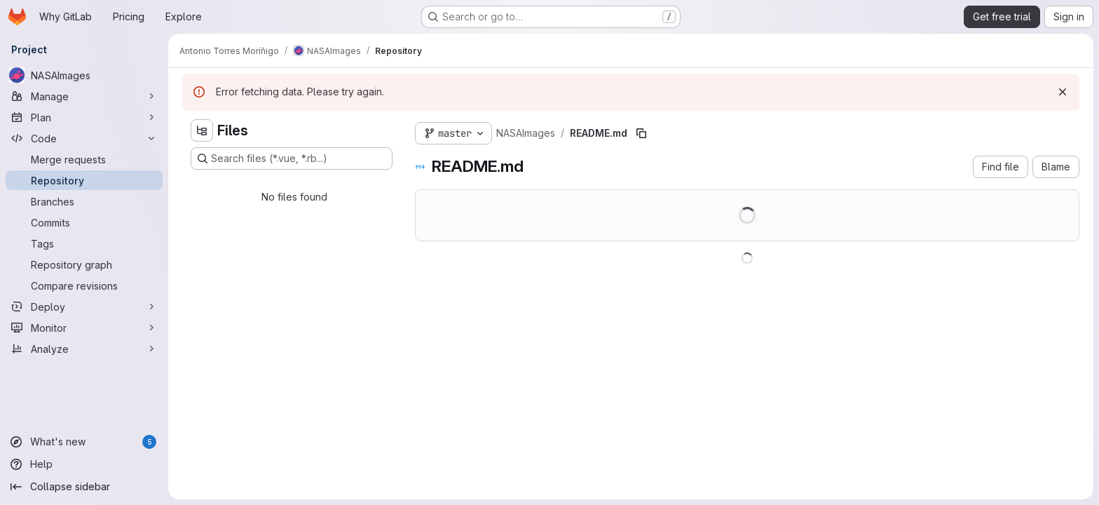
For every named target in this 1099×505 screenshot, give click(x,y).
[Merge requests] (84, 159)
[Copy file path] (641, 133)
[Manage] (84, 96)
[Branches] (84, 201)
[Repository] (84, 180)
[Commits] (84, 222)
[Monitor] (84, 327)
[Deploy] (84, 306)
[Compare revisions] (84, 285)
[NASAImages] (84, 75)
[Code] (84, 138)
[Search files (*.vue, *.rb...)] (291, 158)
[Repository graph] (84, 264)
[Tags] (84, 243)
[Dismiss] (1062, 91)
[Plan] (84, 117)
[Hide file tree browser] (202, 130)
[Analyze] (84, 348)
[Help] (84, 464)
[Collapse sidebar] (84, 487)
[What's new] (84, 442)
